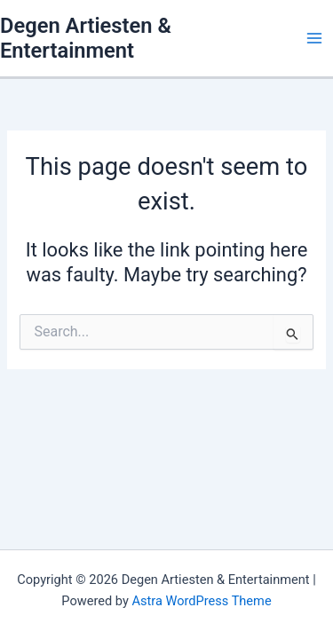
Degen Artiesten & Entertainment (85, 38)
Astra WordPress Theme (201, 601)
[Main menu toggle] (314, 38)
